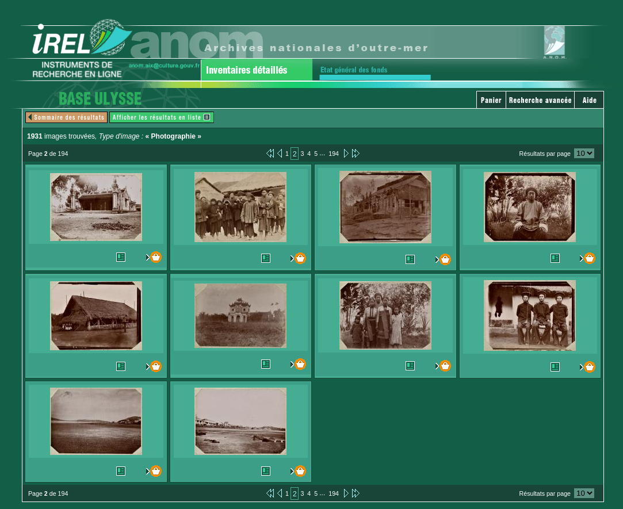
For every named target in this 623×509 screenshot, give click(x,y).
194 (333, 153)
